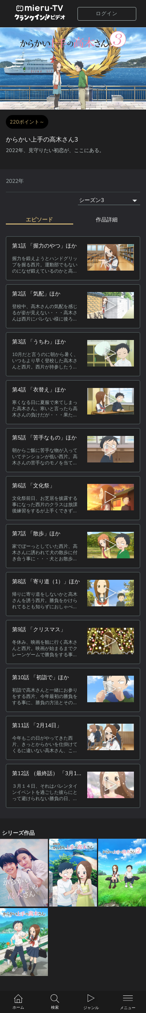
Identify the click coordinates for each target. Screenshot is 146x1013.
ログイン (107, 13)
